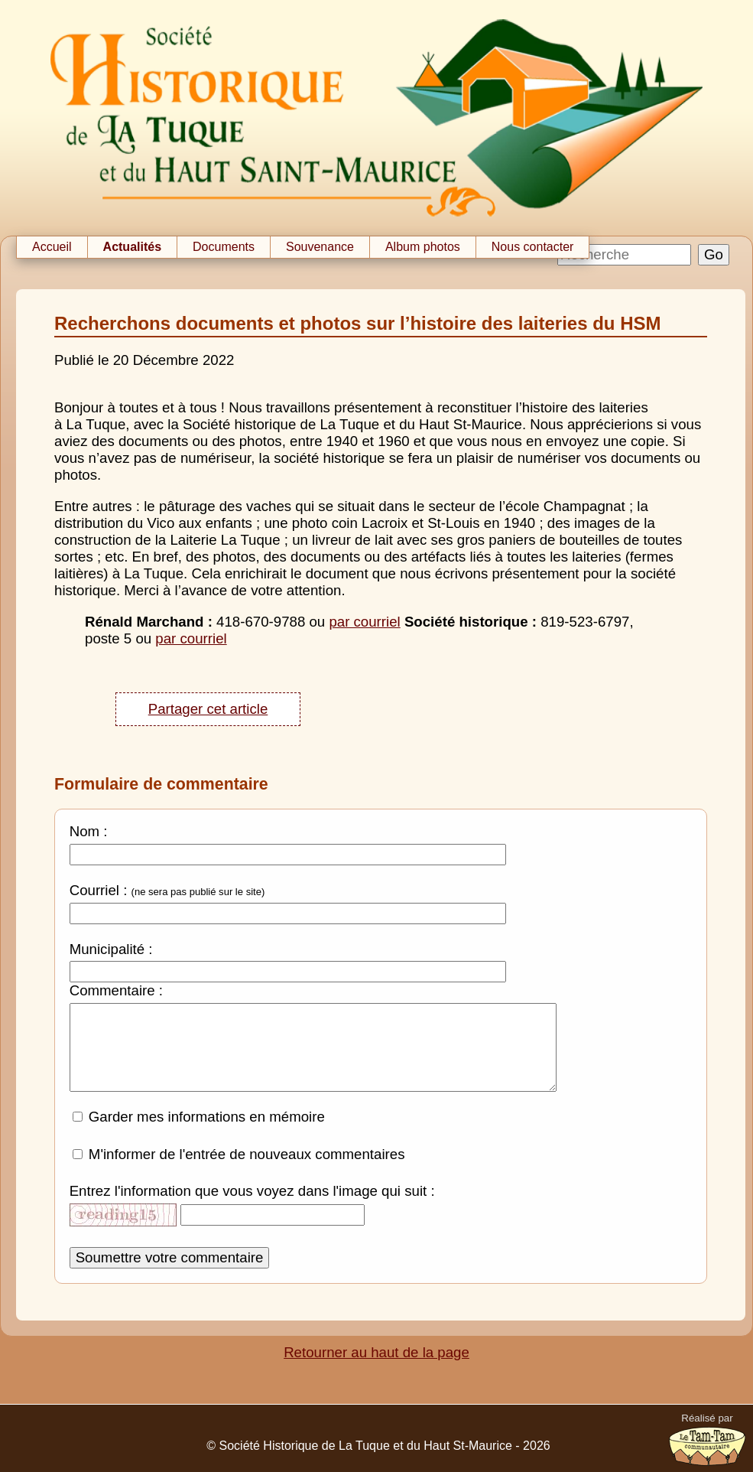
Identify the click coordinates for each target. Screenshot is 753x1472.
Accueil (52, 246)
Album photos (422, 246)
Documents (224, 246)
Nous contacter (533, 246)
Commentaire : (116, 990)
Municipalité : (111, 949)
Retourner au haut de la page (376, 1364)
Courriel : (99, 890)
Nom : (89, 831)
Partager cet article (208, 709)
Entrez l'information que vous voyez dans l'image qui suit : (252, 1202)
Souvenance (320, 246)
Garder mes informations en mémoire (207, 1128)
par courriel (364, 622)
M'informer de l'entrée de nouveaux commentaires (247, 1166)
